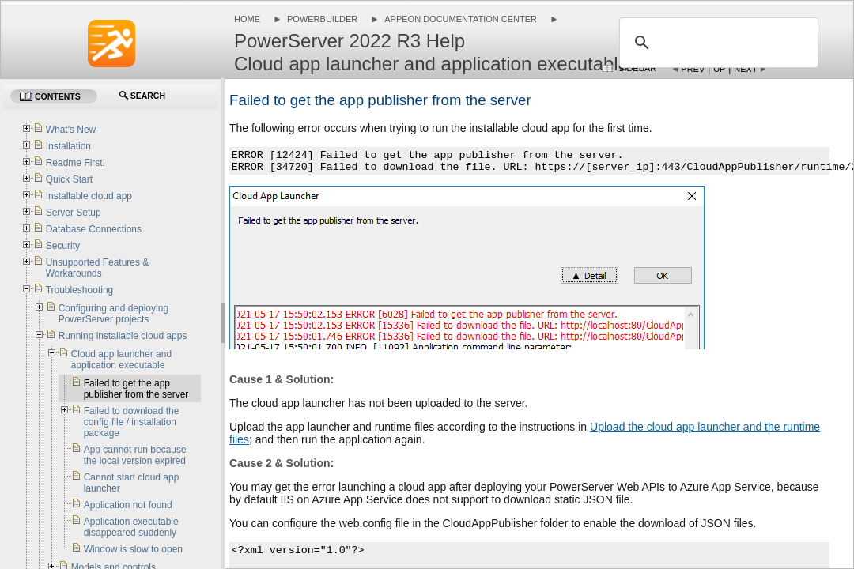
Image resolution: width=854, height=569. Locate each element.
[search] (716, 42)
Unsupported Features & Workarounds (97, 268)
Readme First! (75, 162)
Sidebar (637, 68)
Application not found (128, 505)
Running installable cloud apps (123, 335)
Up (719, 68)
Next (745, 68)
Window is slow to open (133, 549)
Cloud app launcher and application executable (121, 360)
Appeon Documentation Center (460, 19)
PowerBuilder (322, 19)
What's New (71, 129)
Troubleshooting (80, 290)
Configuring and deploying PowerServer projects (113, 314)
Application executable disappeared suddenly (131, 527)
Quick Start (69, 179)
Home (247, 19)
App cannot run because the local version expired (135, 455)
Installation (68, 146)
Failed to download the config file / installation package (131, 422)
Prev (693, 68)
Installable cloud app (89, 196)
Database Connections (94, 229)
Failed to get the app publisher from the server (136, 389)
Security (63, 245)
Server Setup (73, 212)
